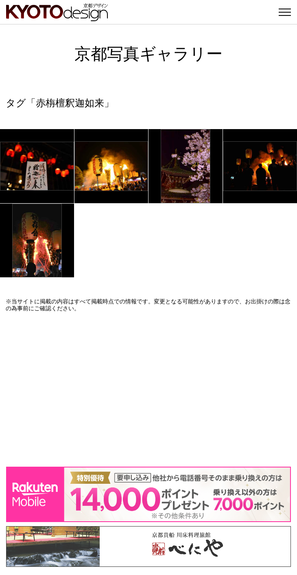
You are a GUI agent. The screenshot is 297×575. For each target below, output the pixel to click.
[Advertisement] (148, 389)
